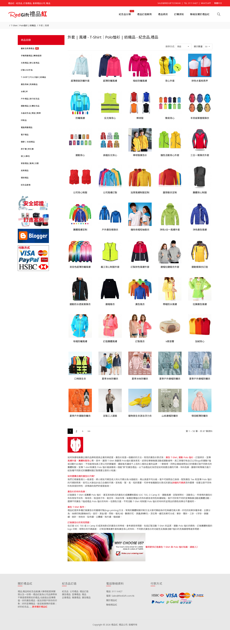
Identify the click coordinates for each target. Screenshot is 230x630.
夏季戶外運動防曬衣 (80, 415)
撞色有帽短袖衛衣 (140, 229)
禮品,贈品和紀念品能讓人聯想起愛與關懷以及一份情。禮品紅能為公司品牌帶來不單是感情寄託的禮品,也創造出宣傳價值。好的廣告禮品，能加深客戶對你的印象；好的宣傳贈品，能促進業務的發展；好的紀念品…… (37, 599)
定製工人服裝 (110, 415)
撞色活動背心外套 (170, 155)
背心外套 (170, 80)
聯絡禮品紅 (111, 604)
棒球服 (139, 118)
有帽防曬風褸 (80, 341)
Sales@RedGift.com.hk (169, 3)
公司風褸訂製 (110, 192)
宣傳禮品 (76, 594)
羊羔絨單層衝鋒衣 (199, 118)
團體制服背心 (85, 460)
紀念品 (65, 591)
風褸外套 (72, 460)
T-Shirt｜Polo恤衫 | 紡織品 (23, 25)
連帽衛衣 (110, 304)
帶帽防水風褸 (170, 304)
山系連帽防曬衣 (170, 415)
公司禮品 (74, 591)
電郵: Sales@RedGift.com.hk (120, 595)
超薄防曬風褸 (110, 80)
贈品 (84, 594)
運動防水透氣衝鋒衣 (80, 304)
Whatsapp (206, 3)
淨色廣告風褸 (200, 229)
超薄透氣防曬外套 (80, 80)
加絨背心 (199, 341)
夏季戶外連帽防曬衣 (169, 378)
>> (89, 431)
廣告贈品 (86, 597)
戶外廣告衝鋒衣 (110, 229)
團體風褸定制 (80, 229)
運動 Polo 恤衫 (186, 457)
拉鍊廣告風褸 (200, 304)
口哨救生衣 (80, 378)
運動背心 (80, 155)
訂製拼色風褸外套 (140, 266)
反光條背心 (110, 118)
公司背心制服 (80, 192)
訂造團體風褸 (110, 341)
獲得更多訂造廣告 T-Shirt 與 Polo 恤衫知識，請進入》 (172, 546)
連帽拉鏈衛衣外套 (170, 266)
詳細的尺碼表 (178, 482)
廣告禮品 (66, 594)
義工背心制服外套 (110, 266)
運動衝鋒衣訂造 (200, 266)
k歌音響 (170, 341)
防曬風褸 (80, 118)
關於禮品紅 (111, 600)
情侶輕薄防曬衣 (200, 415)
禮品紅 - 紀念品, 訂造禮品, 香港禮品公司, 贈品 (29, 3)
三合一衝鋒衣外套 (199, 155)
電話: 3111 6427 (114, 591)
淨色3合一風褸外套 (170, 229)
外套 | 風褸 (44, 25)
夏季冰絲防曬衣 (110, 378)
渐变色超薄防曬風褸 (80, 266)
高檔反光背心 (110, 155)
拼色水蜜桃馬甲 (200, 80)
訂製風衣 (140, 341)
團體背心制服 (200, 192)
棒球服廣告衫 (140, 155)
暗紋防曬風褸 (140, 80)
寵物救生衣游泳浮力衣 (140, 415)
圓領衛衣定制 (170, 192)
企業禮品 (66, 597)
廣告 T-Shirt (171, 457)
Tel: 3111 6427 (191, 3)
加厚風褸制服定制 (140, 192)
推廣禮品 (76, 597)
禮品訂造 (84, 591)
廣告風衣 (140, 304)
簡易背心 (170, 118)
